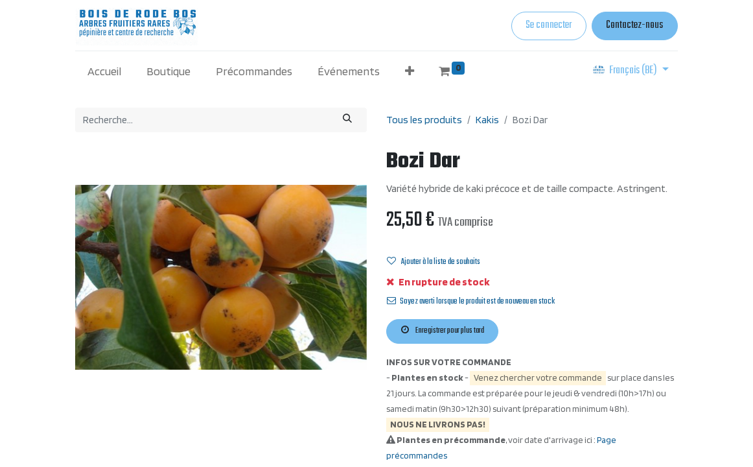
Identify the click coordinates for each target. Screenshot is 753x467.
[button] (409, 71)
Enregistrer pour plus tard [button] (442, 330)
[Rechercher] (348, 120)
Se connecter (549, 25)
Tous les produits (424, 120)
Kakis (487, 120)
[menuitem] (104, 71)
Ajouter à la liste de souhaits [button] (433, 262)
